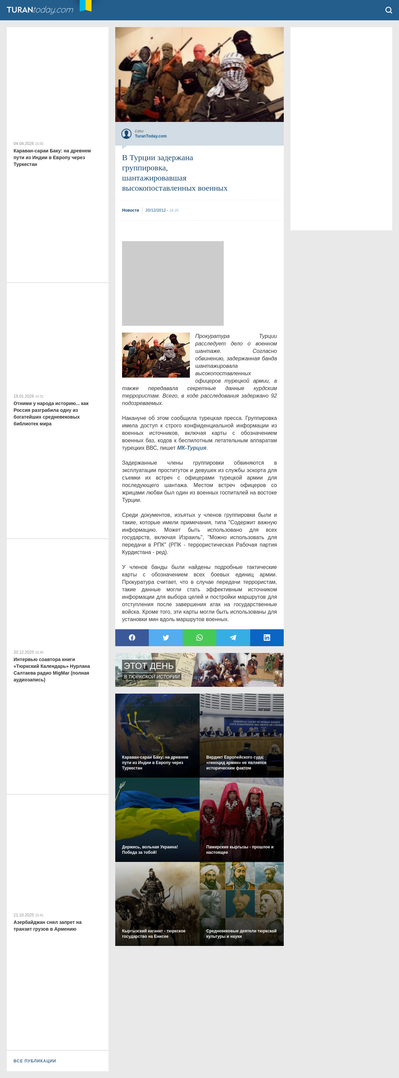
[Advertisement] (173, 283)
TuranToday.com (47, 10)
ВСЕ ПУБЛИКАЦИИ (35, 1061)
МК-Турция (191, 448)
